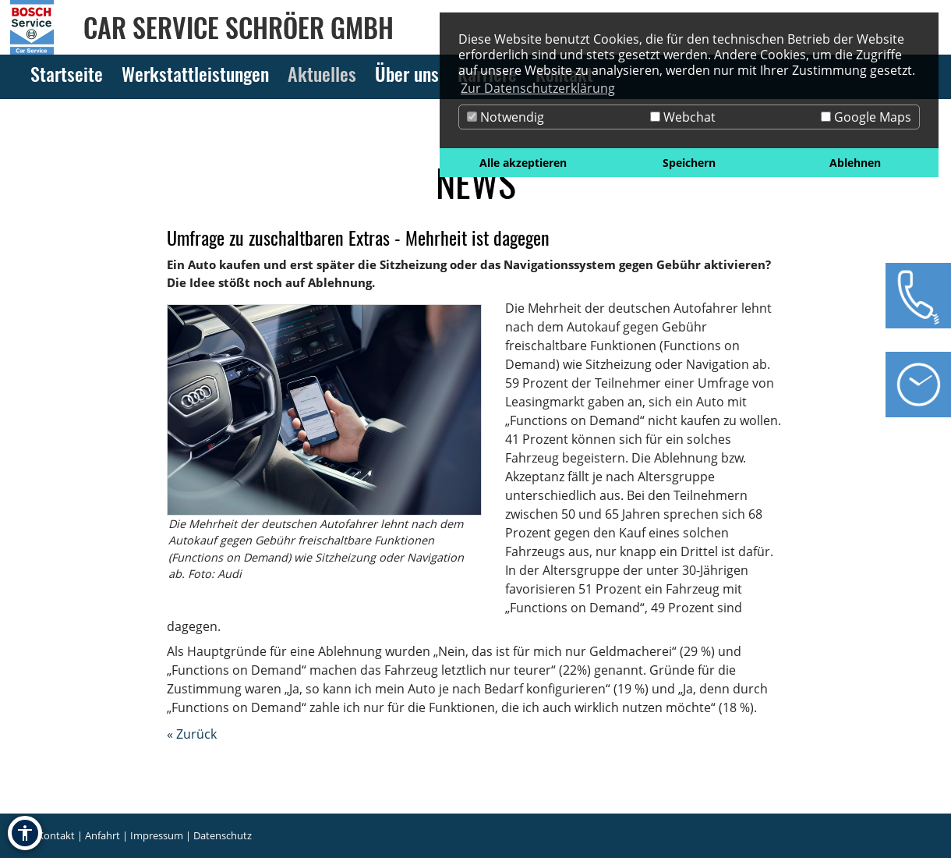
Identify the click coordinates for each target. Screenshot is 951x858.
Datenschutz (222, 835)
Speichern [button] (689, 162)
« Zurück (192, 734)
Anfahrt (102, 835)
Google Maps (866, 117)
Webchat (683, 117)
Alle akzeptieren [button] (523, 162)
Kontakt (56, 835)
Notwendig (505, 117)
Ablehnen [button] (855, 162)
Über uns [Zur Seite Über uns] (407, 73)
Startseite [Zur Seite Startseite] (66, 73)
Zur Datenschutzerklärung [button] (538, 88)
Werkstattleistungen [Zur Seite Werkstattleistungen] (195, 73)
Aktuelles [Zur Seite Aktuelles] (322, 73)
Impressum (156, 835)
